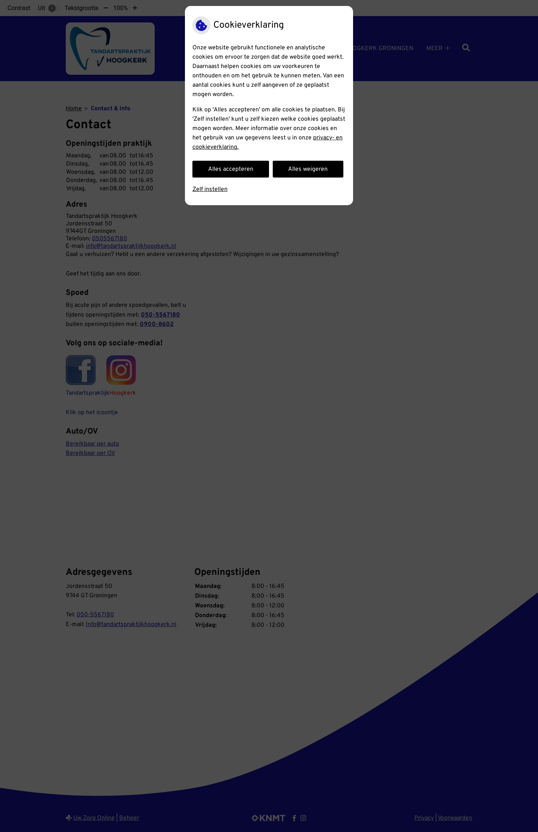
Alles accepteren (230, 169)
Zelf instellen (210, 189)
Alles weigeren (308, 169)
